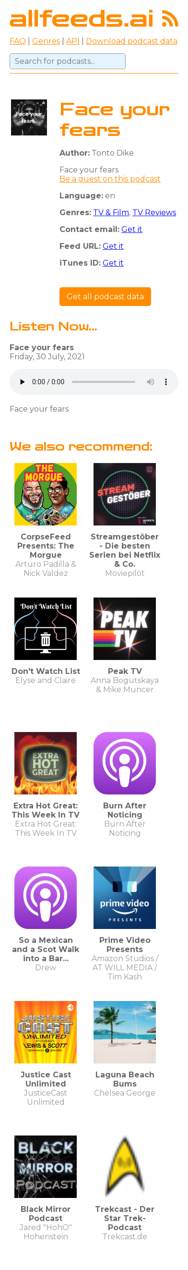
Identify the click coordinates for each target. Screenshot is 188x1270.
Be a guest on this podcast (110, 178)
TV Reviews (154, 212)
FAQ (18, 41)
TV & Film (111, 212)
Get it (131, 229)
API (73, 41)
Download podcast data (131, 41)
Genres (46, 41)
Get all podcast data (105, 296)
